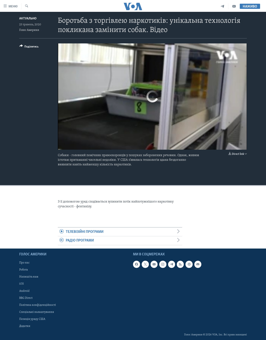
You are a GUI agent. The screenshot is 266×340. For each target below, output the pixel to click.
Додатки (24, 325)
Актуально (28, 18)
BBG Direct (26, 297)
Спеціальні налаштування (36, 311)
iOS (21, 283)
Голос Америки (29, 30)
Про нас (24, 262)
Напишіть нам (28, 276)
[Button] (29, 47)
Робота (23, 269)
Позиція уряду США (32, 318)
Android (24, 290)
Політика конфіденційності (37, 304)
